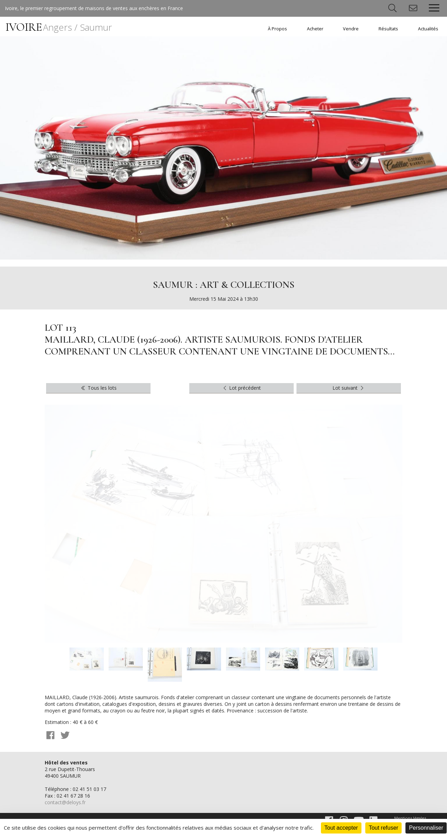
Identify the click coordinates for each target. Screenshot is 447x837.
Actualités (428, 29)
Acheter (315, 29)
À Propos (277, 29)
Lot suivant (348, 387)
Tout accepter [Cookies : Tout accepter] (341, 828)
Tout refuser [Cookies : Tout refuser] (383, 828)
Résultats (388, 29)
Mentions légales (410, 818)
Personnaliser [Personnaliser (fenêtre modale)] (426, 828)
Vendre (351, 29)
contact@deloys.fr (65, 802)
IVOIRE (59, 27)
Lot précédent (241, 387)
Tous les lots (98, 387)
